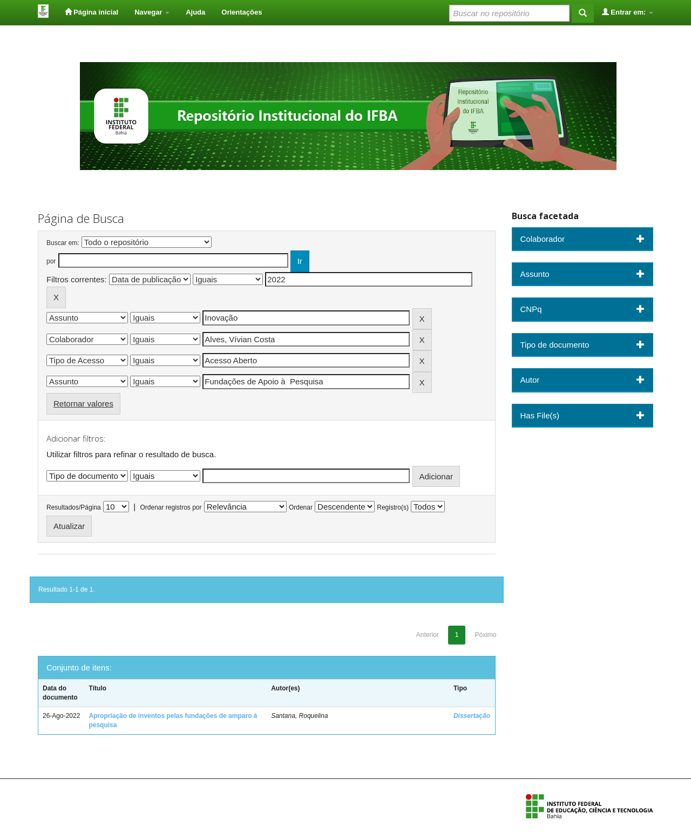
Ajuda (195, 12)
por (51, 261)
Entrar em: (627, 12)
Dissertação (471, 716)
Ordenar (301, 507)
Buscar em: (62, 243)
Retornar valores (83, 403)
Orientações (241, 12)
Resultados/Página (73, 507)
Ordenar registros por (170, 507)
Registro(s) (393, 507)
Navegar (152, 12)
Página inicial (92, 12)
